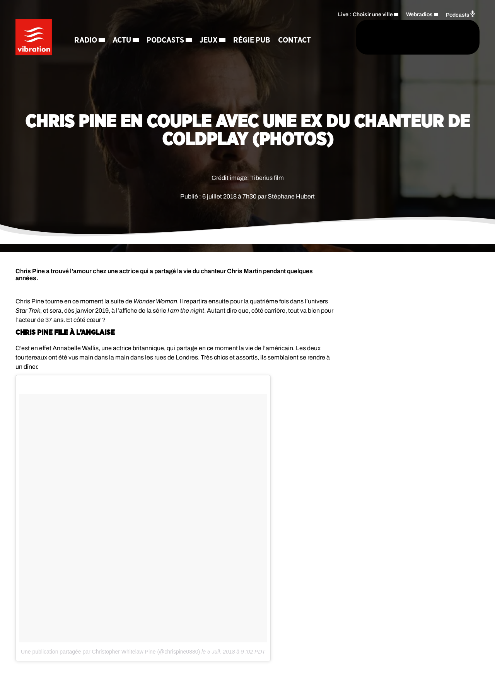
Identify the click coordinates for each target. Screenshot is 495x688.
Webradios (419, 14)
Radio (88, 27)
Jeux (211, 27)
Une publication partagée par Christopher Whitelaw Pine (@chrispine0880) (110, 652)
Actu (124, 27)
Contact (93, 54)
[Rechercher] (312, 37)
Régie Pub (254, 27)
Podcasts (167, 27)
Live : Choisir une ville (365, 14)
